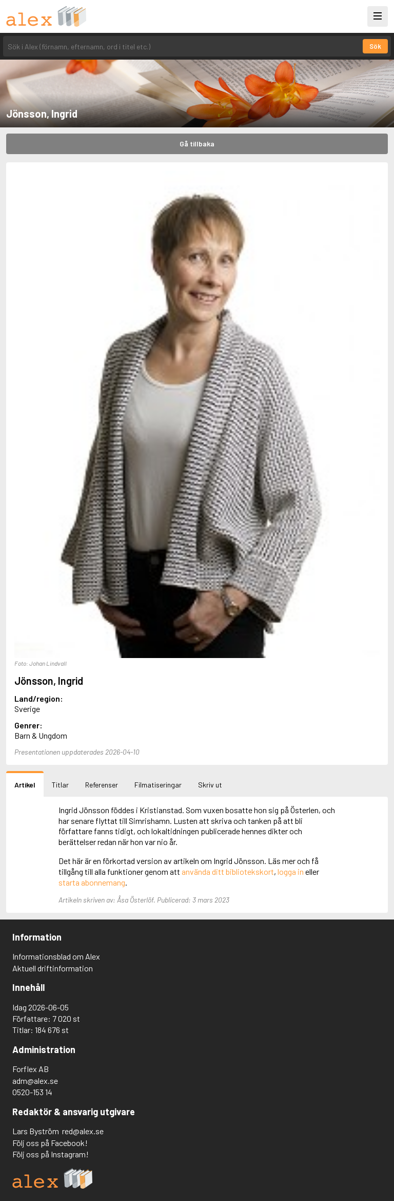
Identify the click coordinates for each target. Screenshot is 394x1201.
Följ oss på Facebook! (50, 1143)
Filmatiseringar (158, 784)
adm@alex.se (35, 1080)
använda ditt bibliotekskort (228, 871)
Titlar (60, 784)
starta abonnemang (91, 882)
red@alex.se (83, 1131)
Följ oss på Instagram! (50, 1154)
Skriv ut (210, 784)
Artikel (24, 784)
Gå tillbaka (197, 143)
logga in (291, 871)
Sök (375, 46)
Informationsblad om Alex (56, 956)
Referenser (101, 784)
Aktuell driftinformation (52, 968)
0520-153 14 (32, 1092)
